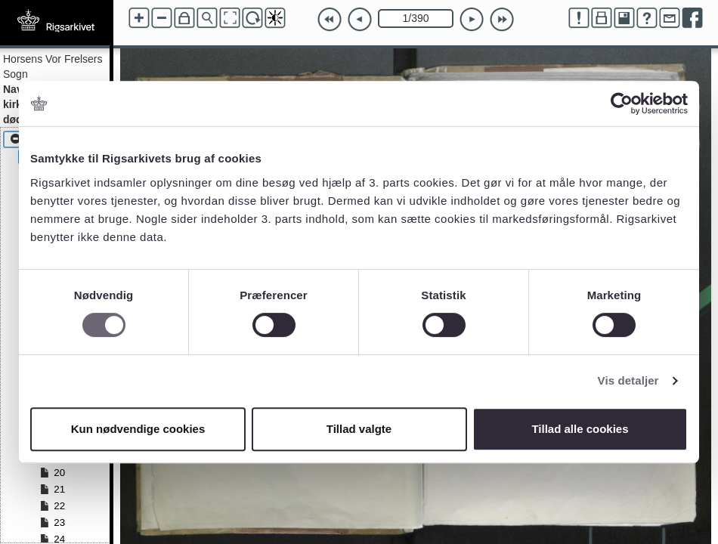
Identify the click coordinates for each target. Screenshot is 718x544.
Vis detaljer (628, 380)
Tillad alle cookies (579, 428)
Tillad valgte (359, 428)
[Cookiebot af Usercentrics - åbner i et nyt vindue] (622, 103)
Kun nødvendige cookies (138, 428)
